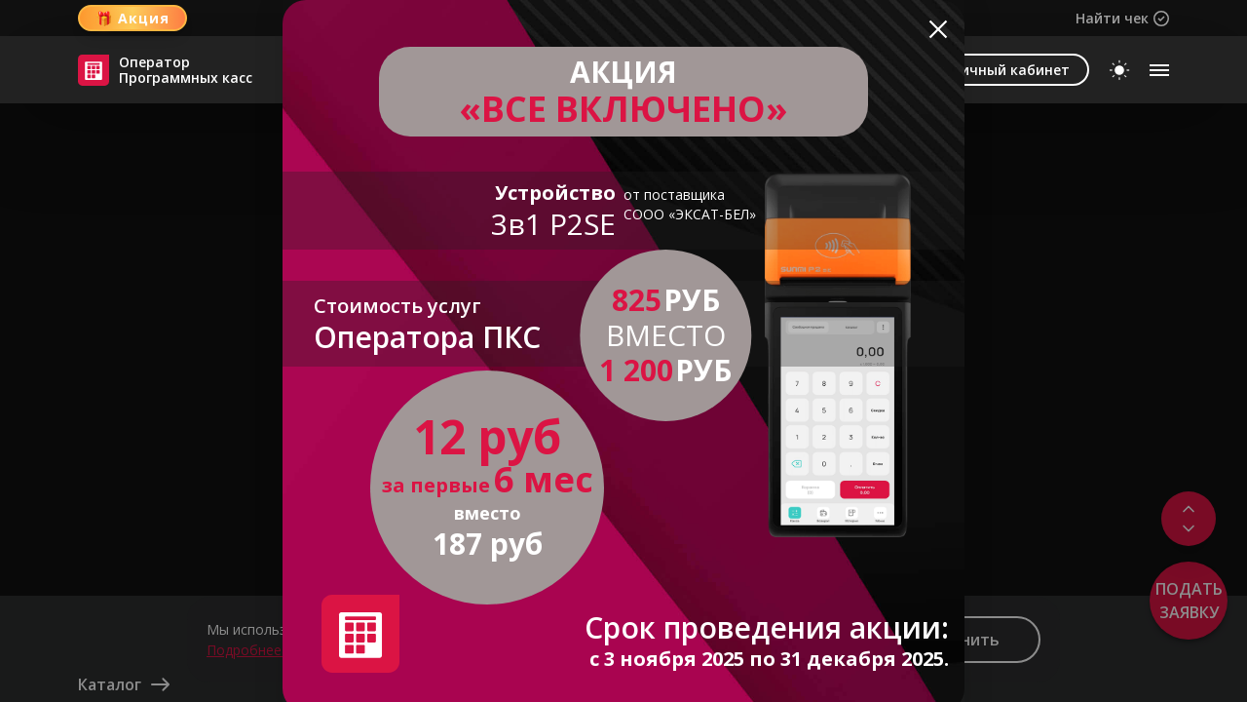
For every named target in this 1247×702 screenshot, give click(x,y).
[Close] (938, 26)
